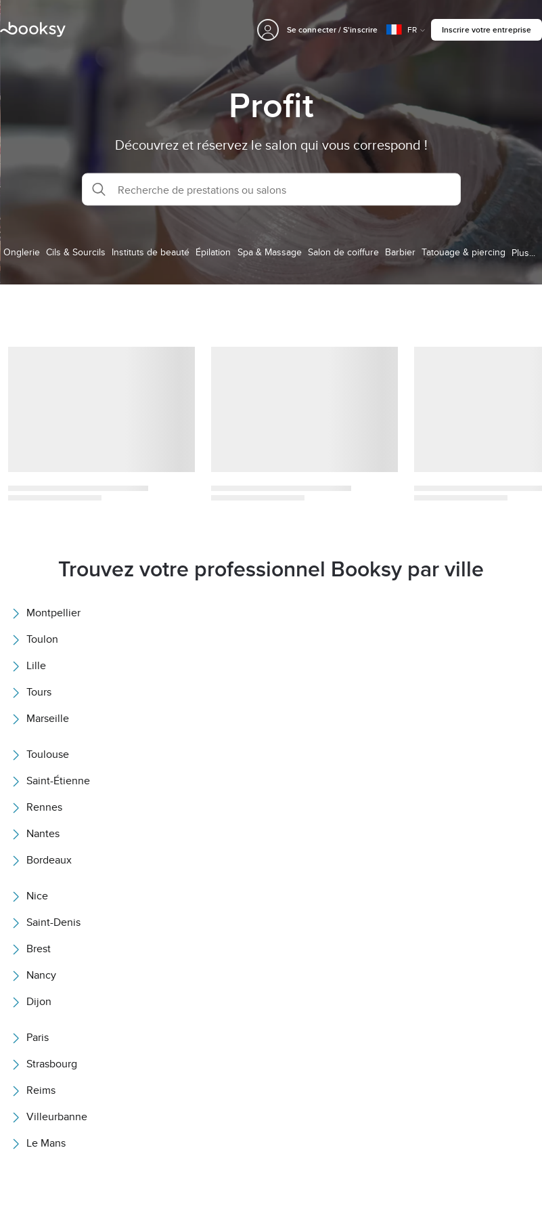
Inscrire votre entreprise (486, 29)
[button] (271, 189)
